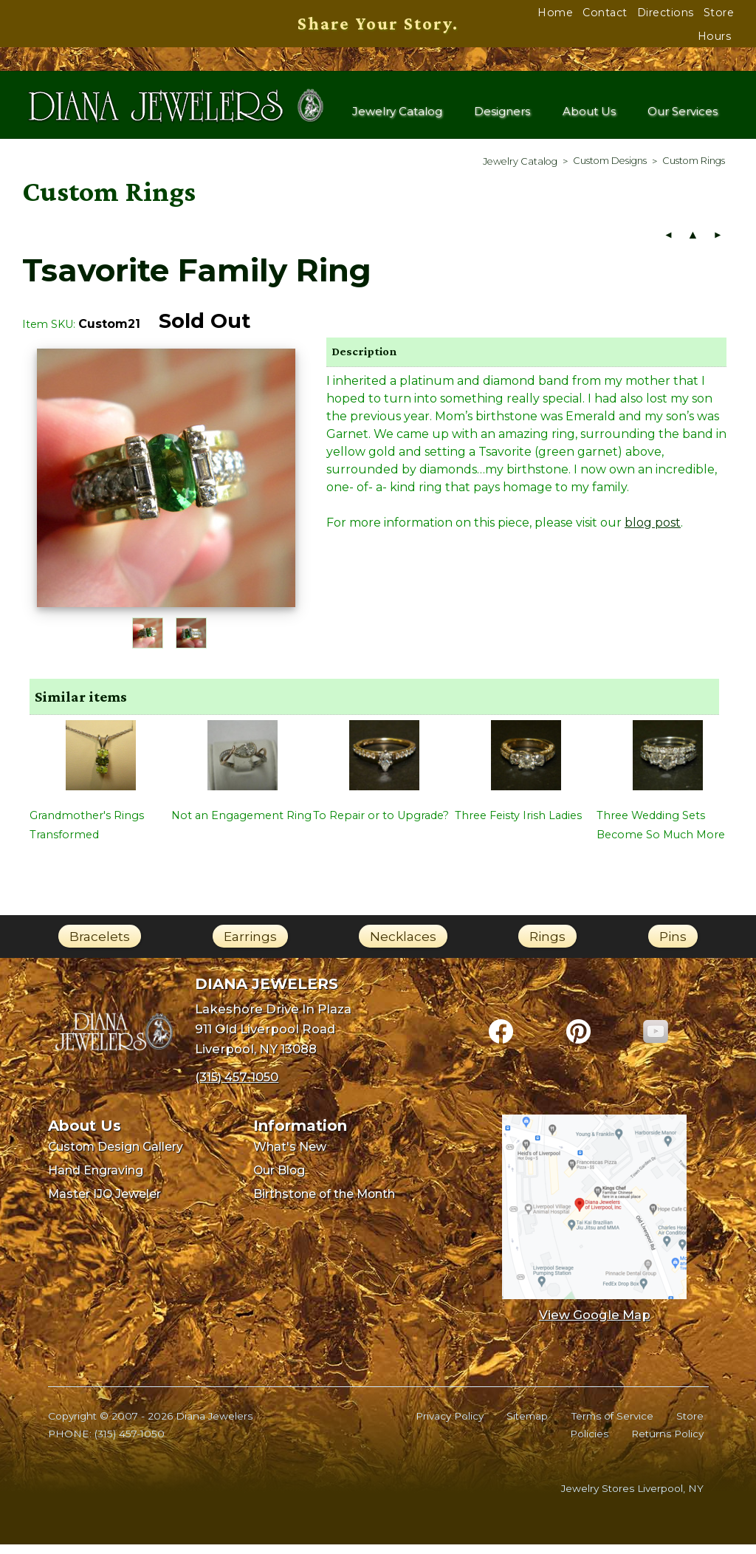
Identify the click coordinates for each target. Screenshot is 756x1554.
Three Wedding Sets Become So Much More (661, 834)
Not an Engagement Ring (241, 825)
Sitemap (527, 1425)
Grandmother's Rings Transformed (87, 834)
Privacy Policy (450, 1425)
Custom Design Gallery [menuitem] (115, 1157)
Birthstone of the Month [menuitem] (324, 1204)
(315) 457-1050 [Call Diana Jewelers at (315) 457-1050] (236, 1087)
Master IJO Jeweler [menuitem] (104, 1204)
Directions (665, 12)
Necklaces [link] (403, 946)
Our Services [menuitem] (682, 116)
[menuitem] (520, 171)
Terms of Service (612, 1425)
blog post (653, 532)
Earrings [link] (250, 946)
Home (555, 12)
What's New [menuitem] (289, 1157)
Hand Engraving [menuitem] (95, 1180)
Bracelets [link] (99, 946)
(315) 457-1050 (129, 1444)
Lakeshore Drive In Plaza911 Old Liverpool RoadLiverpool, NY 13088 (273, 1039)
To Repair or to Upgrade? (381, 825)
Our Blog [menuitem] (279, 1180)
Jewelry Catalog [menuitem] (398, 116)
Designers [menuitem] (504, 116)
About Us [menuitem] (590, 116)
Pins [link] (673, 946)
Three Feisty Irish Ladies (518, 825)
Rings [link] (547, 946)
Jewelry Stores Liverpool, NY (632, 1498)
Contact (605, 12)
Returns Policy (667, 1444)
